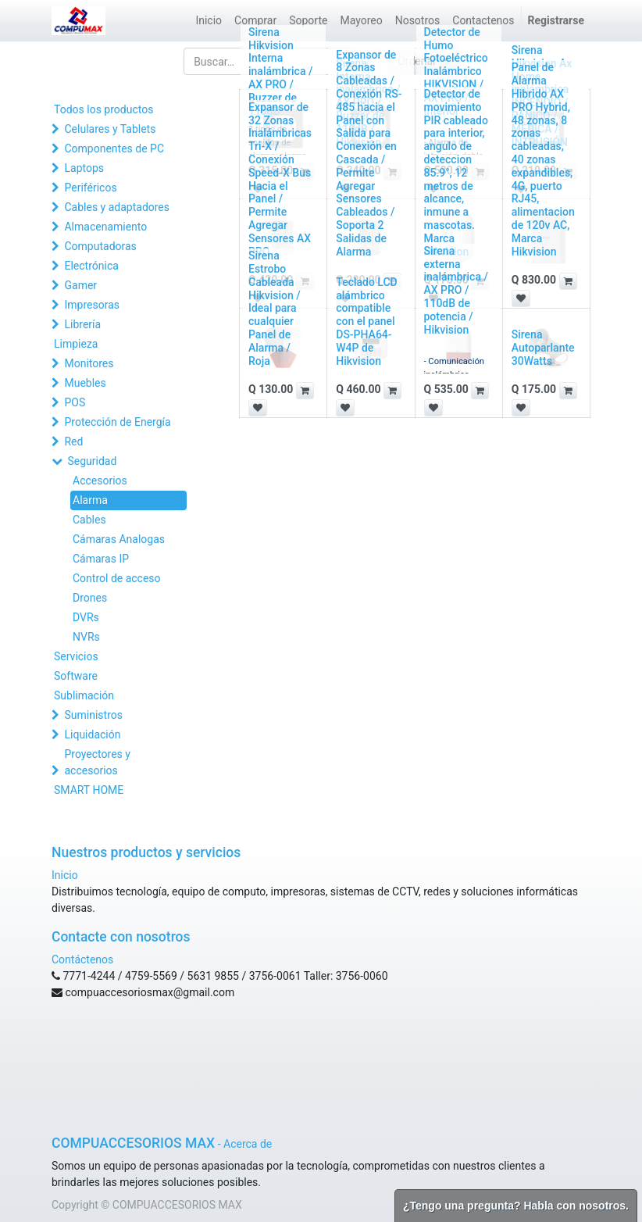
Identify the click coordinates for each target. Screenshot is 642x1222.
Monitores (88, 363)
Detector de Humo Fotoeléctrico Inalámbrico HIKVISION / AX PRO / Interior (456, 71)
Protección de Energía (117, 422)
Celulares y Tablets (109, 129)
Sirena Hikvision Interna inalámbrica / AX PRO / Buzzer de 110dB (280, 71)
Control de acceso (117, 578)
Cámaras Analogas (119, 539)
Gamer (80, 285)
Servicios (76, 656)
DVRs (86, 617)
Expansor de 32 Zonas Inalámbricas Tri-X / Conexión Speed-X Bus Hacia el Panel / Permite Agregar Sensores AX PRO (280, 179)
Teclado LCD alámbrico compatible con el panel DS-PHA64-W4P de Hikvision (367, 321)
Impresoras (91, 304)
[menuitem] (208, 20)
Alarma (90, 500)
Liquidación (92, 734)
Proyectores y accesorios (97, 762)
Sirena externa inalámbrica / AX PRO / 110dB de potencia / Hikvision (456, 290)
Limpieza (76, 344)
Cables (89, 519)
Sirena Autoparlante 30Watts (543, 347)
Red (73, 441)
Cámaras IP (101, 558)
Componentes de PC (114, 148)
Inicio (65, 875)
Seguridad (91, 461)
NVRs (86, 637)
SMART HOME (88, 790)
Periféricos (90, 187)
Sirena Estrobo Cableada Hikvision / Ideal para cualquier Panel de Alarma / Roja (274, 307)
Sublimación (84, 695)
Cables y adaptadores (116, 207)
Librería (82, 324)
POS (74, 402)
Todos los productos (103, 109)
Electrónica (91, 265)
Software (76, 676)
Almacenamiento (105, 226)
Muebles (84, 383)
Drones (90, 597)
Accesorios (100, 480)
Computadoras (100, 246)
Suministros (93, 715)
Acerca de (247, 1144)
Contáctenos (82, 959)
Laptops (84, 168)
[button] (568, 281)
